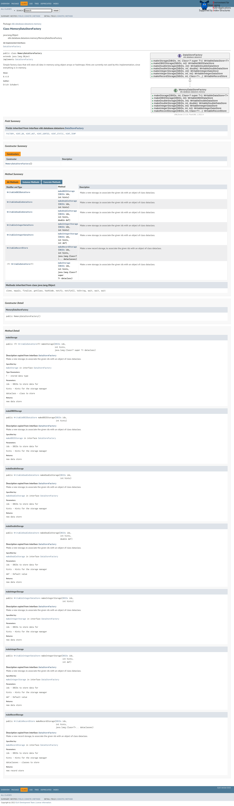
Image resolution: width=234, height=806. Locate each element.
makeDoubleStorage (67, 201)
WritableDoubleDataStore (19, 202)
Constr (28, 16)
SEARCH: (20, 10)
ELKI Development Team (25, 802)
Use (31, 3)
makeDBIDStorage (66, 191)
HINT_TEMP (71, 134)
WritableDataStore (20, 264)
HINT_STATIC (57, 134)
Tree (37, 3)
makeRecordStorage (67, 247)
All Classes (6, 9)
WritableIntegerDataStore (20, 225)
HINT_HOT (30, 134)
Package (15, 3)
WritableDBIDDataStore (18, 192)
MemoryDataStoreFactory (18, 163)
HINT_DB (20, 134)
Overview (5, 3)
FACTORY (10, 134)
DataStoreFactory (12, 46)
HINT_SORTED (43, 134)
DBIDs (62, 194)
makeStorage (64, 263)
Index (56, 3)
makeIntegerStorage (68, 224)
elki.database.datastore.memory (26, 23)
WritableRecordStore (17, 248)
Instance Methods (31, 182)
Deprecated (46, 3)
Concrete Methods (51, 182)
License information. (43, 802)
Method (36, 16)
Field (20, 16)
